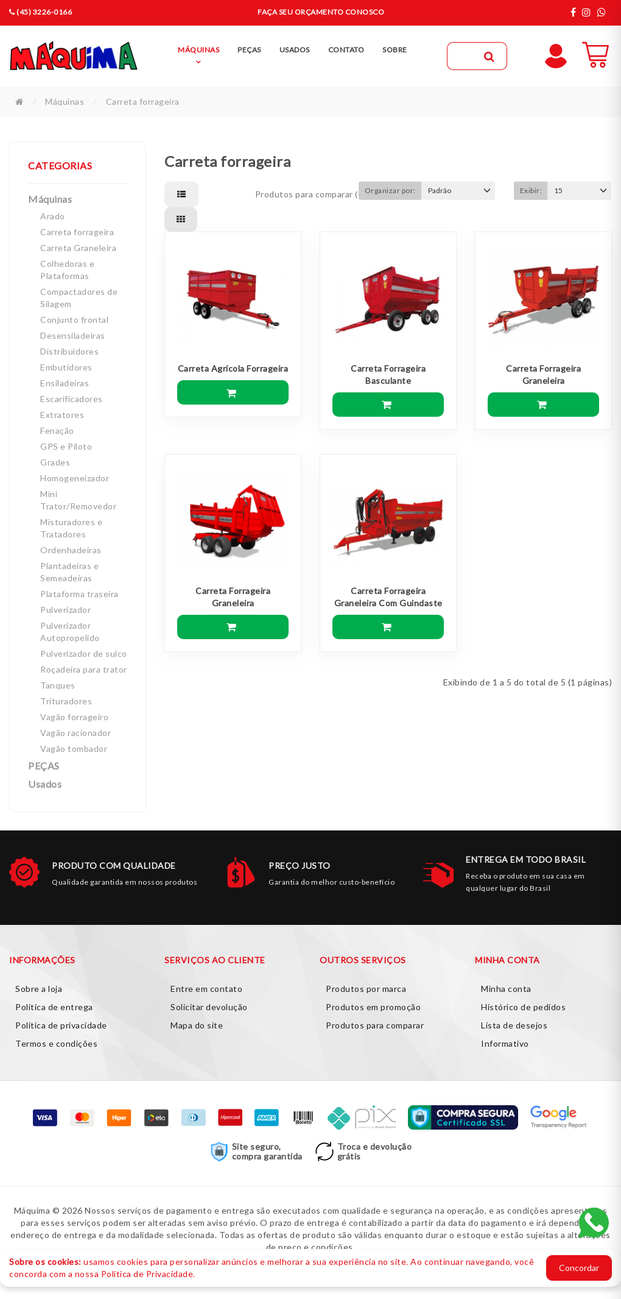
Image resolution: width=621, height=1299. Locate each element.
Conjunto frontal (74, 319)
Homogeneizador (74, 478)
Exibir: (531, 190)
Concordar (579, 1267)
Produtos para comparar (375, 1025)
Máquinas (64, 101)
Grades (55, 462)
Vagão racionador (75, 732)
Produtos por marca (366, 988)
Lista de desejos (514, 1025)
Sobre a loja (38, 988)
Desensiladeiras (72, 335)
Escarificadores (71, 399)
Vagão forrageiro (74, 717)
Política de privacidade (61, 1025)
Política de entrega (54, 1007)
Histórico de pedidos (523, 1007)
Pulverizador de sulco (83, 653)
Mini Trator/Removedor (78, 500)
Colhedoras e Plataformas (67, 269)
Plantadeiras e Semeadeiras (69, 572)
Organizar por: (390, 190)
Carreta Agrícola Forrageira (233, 368)
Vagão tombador (73, 748)
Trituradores (66, 701)
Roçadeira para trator (83, 669)
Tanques (57, 685)
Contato (346, 49)
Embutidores (66, 367)
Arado (52, 216)
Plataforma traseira (79, 594)
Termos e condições (56, 1043)
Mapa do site (196, 1025)
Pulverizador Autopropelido (70, 631)
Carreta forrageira (143, 101)
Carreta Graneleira (78, 247)
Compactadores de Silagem (79, 297)
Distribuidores (69, 351)
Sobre (394, 49)
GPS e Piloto (66, 446)
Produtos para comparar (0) (310, 194)
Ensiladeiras (64, 383)
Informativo (505, 1043)
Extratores (62, 414)
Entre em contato (206, 988)
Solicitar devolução (209, 1007)
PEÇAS (44, 765)
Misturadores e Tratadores (71, 528)
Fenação (57, 430)
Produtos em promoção (373, 1007)
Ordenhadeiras (71, 550)
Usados (44, 784)
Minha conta (506, 988)
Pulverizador (65, 609)
